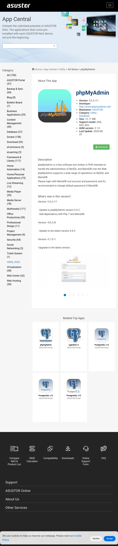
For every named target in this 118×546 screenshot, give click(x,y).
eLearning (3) (14, 152)
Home (36, 69)
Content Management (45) (14, 123)
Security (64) (14, 239)
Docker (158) (14, 137)
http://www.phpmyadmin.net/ (95, 106)
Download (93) (15, 142)
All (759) (11, 75)
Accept (109, 538)
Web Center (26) (16, 275)
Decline (96, 538)
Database (84, 115)
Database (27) (14, 131)
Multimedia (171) (16, 208)
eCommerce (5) (15, 147)
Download (101, 147)
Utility (62, 69)
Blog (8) (11, 97)
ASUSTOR (97, 109)
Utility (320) (13, 262)
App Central (50, 69)
